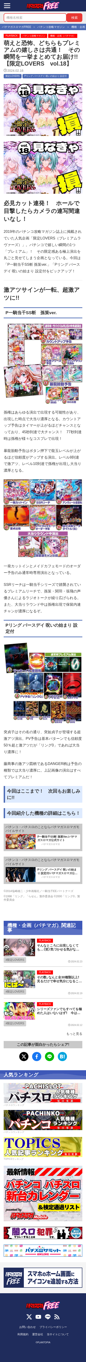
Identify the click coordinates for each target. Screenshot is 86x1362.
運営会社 (37, 1334)
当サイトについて (58, 1334)
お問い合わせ (27, 1327)
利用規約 (22, 1334)
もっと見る (74, 1033)
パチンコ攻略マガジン (33, 36)
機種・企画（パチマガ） (62, 36)
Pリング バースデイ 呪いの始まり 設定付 (45, 76)
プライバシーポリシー (53, 1327)
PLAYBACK (12, 36)
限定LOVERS (12, 76)
